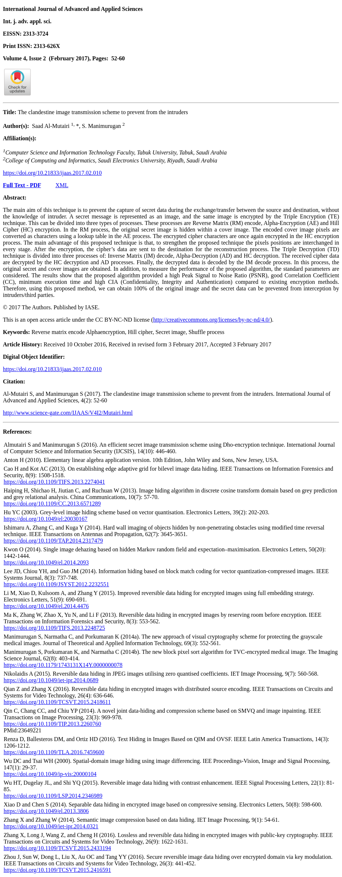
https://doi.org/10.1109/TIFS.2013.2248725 (54, 628)
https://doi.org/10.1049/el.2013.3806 (46, 811)
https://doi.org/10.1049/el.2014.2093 (46, 562)
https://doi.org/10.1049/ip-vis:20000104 (50, 774)
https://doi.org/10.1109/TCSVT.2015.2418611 (57, 702)
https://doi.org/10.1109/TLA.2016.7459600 (54, 752)
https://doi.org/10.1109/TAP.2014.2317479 (53, 541)
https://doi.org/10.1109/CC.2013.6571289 (52, 503)
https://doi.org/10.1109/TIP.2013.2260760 (52, 724)
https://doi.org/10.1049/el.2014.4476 (46, 606)
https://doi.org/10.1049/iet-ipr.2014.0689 (51, 680)
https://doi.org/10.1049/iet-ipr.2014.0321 (51, 826)
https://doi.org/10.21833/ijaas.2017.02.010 (52, 173)
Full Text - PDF (22, 185)
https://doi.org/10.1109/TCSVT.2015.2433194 (57, 848)
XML (62, 185)
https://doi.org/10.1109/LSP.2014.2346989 (53, 796)
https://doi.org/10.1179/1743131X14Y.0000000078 (63, 665)
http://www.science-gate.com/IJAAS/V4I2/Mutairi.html (68, 413)
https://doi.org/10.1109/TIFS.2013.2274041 (54, 482)
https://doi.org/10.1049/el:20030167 (45, 519)
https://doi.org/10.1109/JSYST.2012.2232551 (56, 584)
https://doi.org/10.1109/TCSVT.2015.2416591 (57, 870)
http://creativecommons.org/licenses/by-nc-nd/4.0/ (211, 320)
